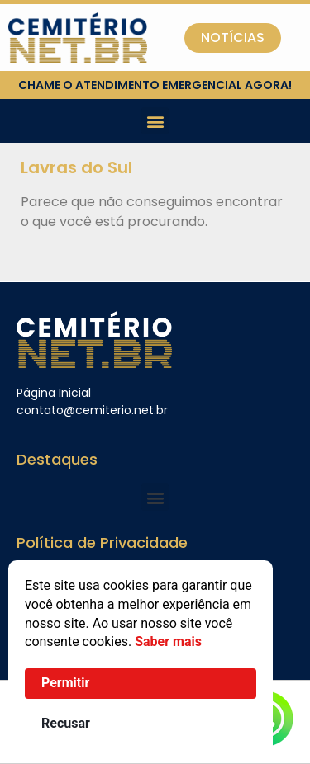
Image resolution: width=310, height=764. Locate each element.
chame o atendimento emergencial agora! (155, 85)
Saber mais (168, 641)
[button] (155, 120)
